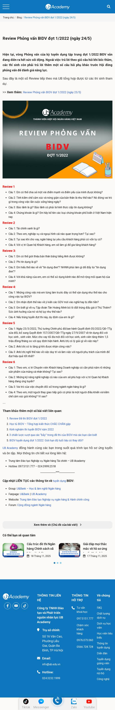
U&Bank (24, 494)
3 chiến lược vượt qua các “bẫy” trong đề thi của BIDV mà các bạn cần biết (53, 435)
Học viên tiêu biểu (104, 635)
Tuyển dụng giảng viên (103, 661)
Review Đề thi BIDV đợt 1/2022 (28, 418)
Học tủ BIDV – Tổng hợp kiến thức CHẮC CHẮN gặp (40, 424)
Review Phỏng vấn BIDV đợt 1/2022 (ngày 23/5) (52, 92)
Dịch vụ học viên (104, 625)
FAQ (99, 607)
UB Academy (10, 448)
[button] (54, 563)
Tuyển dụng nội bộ (103, 671)
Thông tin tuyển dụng (103, 645)
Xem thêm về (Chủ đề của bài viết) (57, 524)
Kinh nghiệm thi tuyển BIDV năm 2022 (31, 429)
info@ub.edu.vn (51, 664)
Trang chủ (8, 17)
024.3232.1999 (51, 678)
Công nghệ (103, 679)
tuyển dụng (59, 481)
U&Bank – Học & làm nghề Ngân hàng (39, 488)
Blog (19, 17)
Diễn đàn (102, 653)
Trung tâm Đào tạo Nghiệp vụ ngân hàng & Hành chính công (54, 499)
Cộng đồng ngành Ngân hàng (34, 505)
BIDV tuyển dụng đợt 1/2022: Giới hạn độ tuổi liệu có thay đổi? (46, 440)
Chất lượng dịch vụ (103, 615)
